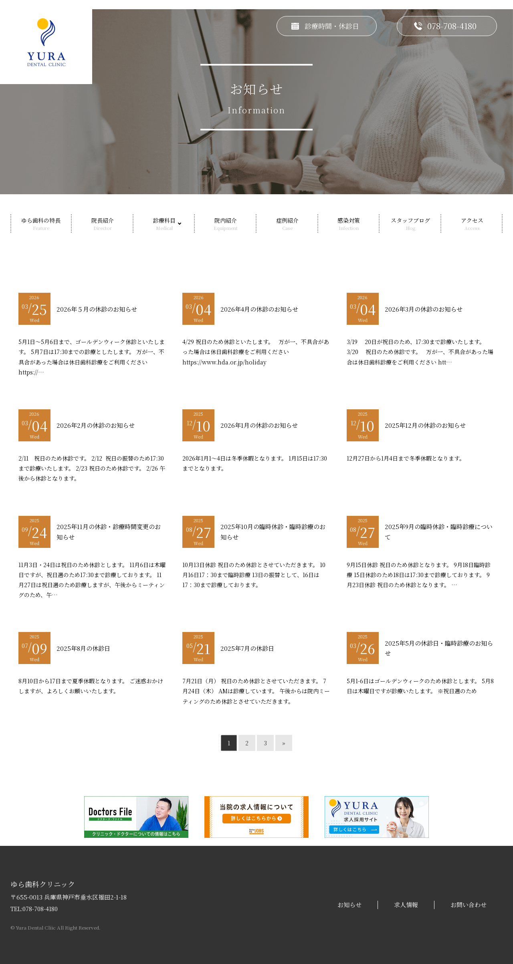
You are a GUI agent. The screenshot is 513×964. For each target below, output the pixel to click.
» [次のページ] (283, 743)
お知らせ (349, 905)
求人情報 (406, 905)
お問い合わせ (468, 905)
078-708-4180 (40, 909)
